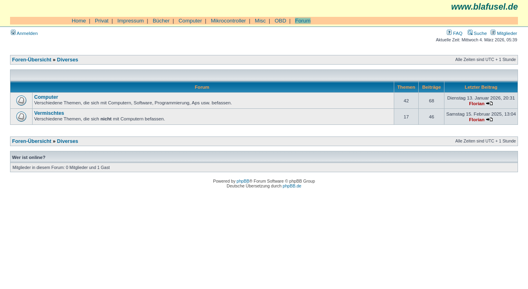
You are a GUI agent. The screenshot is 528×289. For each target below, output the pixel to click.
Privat (101, 21)
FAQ (454, 33)
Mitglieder (504, 33)
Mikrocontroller (228, 21)
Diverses (67, 60)
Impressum (130, 21)
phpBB (243, 181)
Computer (190, 21)
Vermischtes (49, 113)
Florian (477, 103)
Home (79, 21)
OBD (280, 21)
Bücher (161, 21)
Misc (260, 21)
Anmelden (24, 33)
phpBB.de (292, 185)
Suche (477, 33)
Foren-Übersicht (31, 60)
